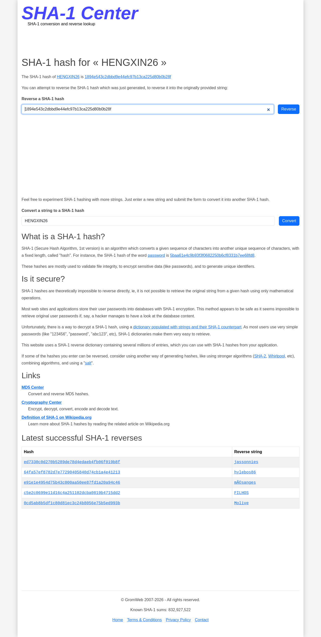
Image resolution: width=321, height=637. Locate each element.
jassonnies (246, 462)
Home (117, 620)
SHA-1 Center (80, 13)
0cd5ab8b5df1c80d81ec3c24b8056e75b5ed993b (72, 503)
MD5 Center (33, 387)
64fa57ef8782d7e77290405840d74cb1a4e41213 (72, 472)
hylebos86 (245, 472)
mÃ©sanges (245, 482)
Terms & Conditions (144, 620)
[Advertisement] (160, 41)
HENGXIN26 (68, 77)
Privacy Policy (178, 620)
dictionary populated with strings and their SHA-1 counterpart (187, 327)
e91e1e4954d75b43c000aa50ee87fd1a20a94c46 (72, 482)
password (156, 255)
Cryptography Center (42, 402)
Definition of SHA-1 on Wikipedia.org (57, 417)
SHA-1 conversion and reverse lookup (61, 24)
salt (88, 363)
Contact (202, 620)
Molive (241, 503)
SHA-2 (260, 356)
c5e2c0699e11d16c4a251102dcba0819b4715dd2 (72, 493)
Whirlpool (276, 356)
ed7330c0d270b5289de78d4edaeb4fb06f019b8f (72, 462)
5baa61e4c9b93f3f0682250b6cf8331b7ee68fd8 (212, 255)
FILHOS (241, 493)
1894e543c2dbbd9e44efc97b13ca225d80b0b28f (128, 77)
